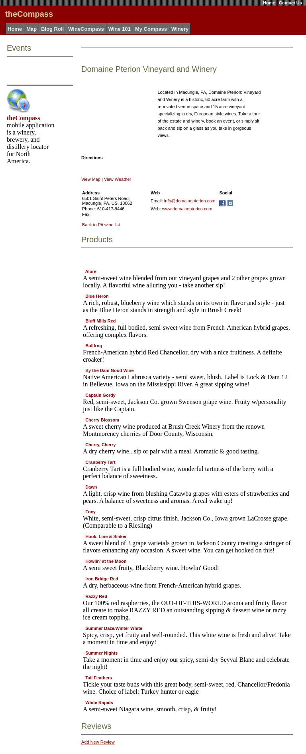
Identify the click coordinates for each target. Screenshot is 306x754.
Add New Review (98, 742)
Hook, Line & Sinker (106, 536)
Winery (179, 29)
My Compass (151, 29)
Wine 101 (119, 29)
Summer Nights (101, 653)
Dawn (91, 487)
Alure (90, 271)
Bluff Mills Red (100, 321)
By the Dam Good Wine (109, 370)
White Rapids (99, 702)
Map (31, 29)
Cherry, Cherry (100, 444)
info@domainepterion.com (190, 200)
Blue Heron (97, 296)
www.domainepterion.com (187, 208)
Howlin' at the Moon (105, 561)
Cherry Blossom (102, 420)
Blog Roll (52, 29)
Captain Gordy (100, 395)
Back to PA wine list (101, 224)
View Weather (117, 179)
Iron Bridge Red (101, 578)
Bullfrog (93, 345)
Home (269, 2)
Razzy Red (96, 596)
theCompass (23, 118)
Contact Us (290, 2)
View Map (90, 179)
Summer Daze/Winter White (113, 628)
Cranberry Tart (100, 462)
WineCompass (86, 29)
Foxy (90, 511)
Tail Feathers (98, 677)
